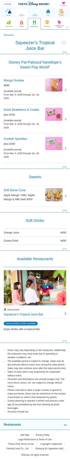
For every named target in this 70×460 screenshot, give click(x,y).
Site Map (24, 435)
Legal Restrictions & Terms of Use (35, 439)
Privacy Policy (43, 435)
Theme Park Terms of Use (21, 444)
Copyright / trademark (51, 444)
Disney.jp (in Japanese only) (49, 448)
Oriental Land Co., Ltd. (18, 448)
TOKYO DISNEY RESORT (34, 4)
